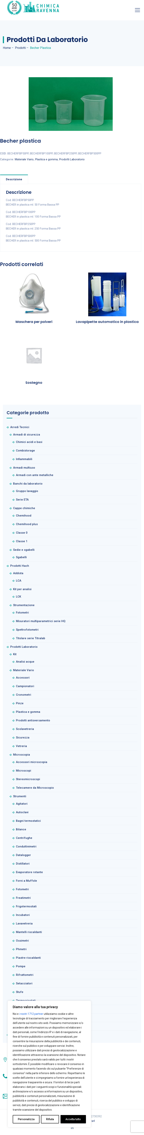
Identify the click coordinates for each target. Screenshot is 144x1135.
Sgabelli (21, 557)
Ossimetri (22, 940)
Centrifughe (24, 838)
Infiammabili (24, 459)
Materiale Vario (24, 159)
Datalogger (23, 855)
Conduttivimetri (26, 846)
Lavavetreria (24, 923)
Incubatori (23, 915)
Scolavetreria (25, 729)
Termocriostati (26, 1000)
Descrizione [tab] (14, 179)
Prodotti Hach (19, 566)
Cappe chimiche (24, 508)
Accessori (23, 677)
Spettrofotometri (27, 629)
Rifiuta (50, 1119)
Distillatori (23, 863)
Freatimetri (23, 898)
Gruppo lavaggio (27, 491)
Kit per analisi (22, 589)
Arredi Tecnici (19, 427)
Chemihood (23, 515)
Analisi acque (25, 661)
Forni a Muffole (26, 880)
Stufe (19, 992)
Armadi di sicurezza (26, 434)
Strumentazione (24, 605)
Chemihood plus (27, 524)
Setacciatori (24, 983)
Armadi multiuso (24, 467)
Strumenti (19, 796)
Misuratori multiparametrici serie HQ (40, 621)
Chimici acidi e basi (29, 442)
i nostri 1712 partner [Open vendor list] (31, 1013)
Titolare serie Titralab (30, 638)
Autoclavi (22, 812)
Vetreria (21, 746)
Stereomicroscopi (28, 779)
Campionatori (25, 686)
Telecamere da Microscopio (35, 787)
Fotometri (22, 612)
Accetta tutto (73, 1119)
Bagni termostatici (28, 821)
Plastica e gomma (46, 159)
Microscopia (21, 754)
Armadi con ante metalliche (34, 475)
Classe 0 (22, 532)
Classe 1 (22, 541)
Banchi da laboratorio (27, 483)
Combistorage (25, 450)
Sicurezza (22, 737)
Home (7, 48)
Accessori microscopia (31, 762)
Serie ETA (22, 499)
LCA (18, 580)
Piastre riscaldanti (28, 957)
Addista (18, 573)
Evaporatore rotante (29, 872)
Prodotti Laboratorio (72, 159)
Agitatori (22, 803)
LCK (18, 596)
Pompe (20, 966)
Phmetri (21, 949)
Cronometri (23, 694)
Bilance (21, 829)
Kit (15, 654)
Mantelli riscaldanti (29, 932)
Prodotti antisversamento (33, 720)
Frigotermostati (26, 906)
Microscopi (23, 770)
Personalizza (26, 1119)
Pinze (20, 703)
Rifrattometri (24, 975)
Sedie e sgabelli (24, 550)
